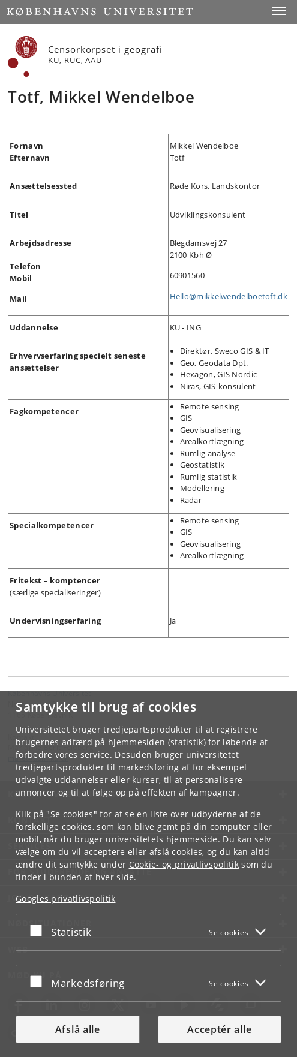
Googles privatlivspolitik (66, 898)
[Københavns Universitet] (23, 56)
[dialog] (148, 874)
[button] (279, 11)
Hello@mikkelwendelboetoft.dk (228, 296)
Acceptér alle (219, 1029)
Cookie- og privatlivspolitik (184, 864)
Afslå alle (77, 1029)
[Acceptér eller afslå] (39, 929)
